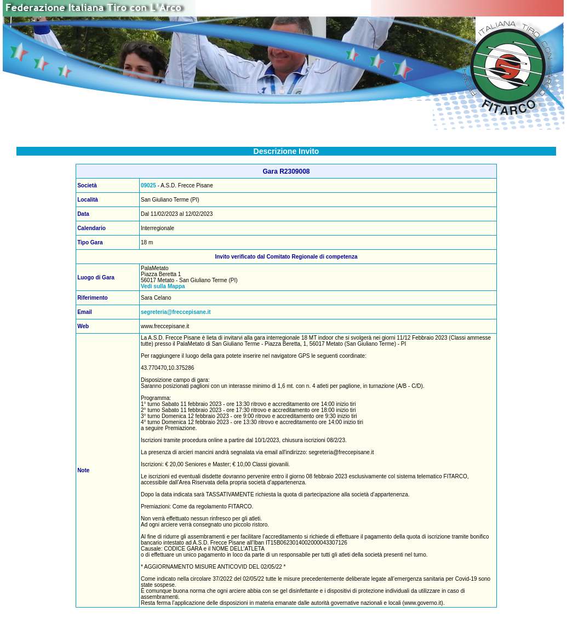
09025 (148, 185)
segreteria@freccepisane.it (176, 312)
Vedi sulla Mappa (163, 286)
